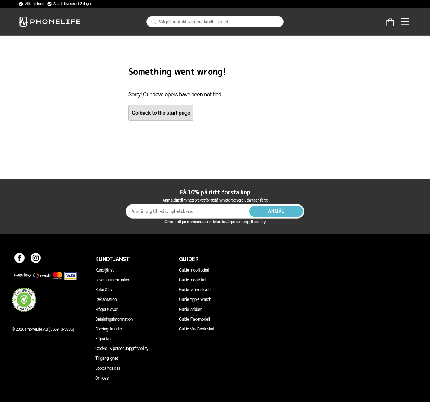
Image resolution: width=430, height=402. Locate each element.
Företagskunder (108, 329)
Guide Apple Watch (195, 299)
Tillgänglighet (106, 358)
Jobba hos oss (107, 368)
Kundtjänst (104, 270)
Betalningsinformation (114, 319)
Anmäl (276, 211)
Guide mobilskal (192, 279)
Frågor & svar (106, 309)
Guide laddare (190, 309)
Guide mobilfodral (194, 270)
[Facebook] (19, 259)
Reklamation (106, 299)
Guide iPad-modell (194, 319)
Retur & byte (105, 289)
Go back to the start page (161, 112)
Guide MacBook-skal (196, 329)
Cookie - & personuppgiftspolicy (121, 348)
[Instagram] (36, 259)
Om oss (102, 378)
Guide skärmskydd (194, 289)
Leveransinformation (112, 279)
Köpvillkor (103, 338)
